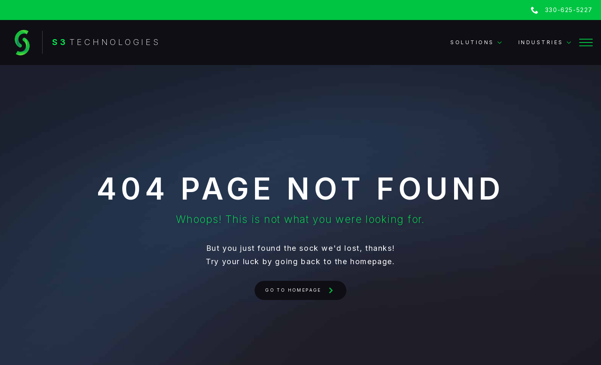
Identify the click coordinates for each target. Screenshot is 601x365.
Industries (540, 42)
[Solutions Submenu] (502, 42)
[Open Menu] (586, 42)
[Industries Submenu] (571, 42)
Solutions (472, 42)
